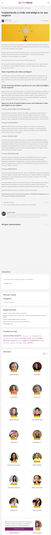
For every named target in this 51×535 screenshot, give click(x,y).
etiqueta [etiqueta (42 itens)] (29, 338)
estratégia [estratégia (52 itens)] (23, 338)
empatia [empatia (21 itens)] (30, 336)
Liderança (11, 202)
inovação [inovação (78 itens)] (39, 338)
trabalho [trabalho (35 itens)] (24, 343)
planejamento (24, 204)
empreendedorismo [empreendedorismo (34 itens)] (37, 336)
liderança (18, 204)
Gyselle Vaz (13, 510)
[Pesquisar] (48, 3)
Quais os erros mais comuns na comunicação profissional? (16, 321)
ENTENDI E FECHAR (19, 529)
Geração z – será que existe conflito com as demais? (15, 313)
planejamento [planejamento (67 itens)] (34, 340)
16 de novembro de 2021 (11, 21)
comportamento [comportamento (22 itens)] (25, 336)
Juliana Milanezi (14, 374)
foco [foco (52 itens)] (33, 338)
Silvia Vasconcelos (37, 487)
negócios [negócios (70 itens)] (25, 340)
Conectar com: (8, 283)
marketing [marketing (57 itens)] (13, 340)
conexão (8, 204)
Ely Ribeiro (9, 261)
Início (2, 8)
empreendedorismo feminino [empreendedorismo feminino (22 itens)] (8, 338)
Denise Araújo (8, 20)
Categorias (7, 299)
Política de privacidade (24, 525)
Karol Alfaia (13, 397)
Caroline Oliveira (14, 533)
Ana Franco (37, 397)
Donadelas (13, 204)
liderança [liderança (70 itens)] (6, 340)
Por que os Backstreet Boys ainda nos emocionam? (14, 319)
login (16, 279)
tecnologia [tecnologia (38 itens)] (19, 343)
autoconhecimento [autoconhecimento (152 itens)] (12, 335)
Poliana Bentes (37, 465)
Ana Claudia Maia (37, 419)
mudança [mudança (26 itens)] (20, 340)
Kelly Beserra (37, 442)
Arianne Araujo (37, 533)
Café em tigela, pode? (8, 324)
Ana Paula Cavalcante (13, 465)
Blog (6, 8)
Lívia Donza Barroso (14, 487)
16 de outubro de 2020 (12, 262)
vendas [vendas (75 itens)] (30, 342)
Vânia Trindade (37, 510)
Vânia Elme (14, 442)
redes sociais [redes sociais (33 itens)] (6, 343)
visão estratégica (32, 204)
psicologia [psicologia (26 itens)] (42, 340)
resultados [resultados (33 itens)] (12, 343)
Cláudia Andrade (14, 419)
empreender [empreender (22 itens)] (16, 338)
